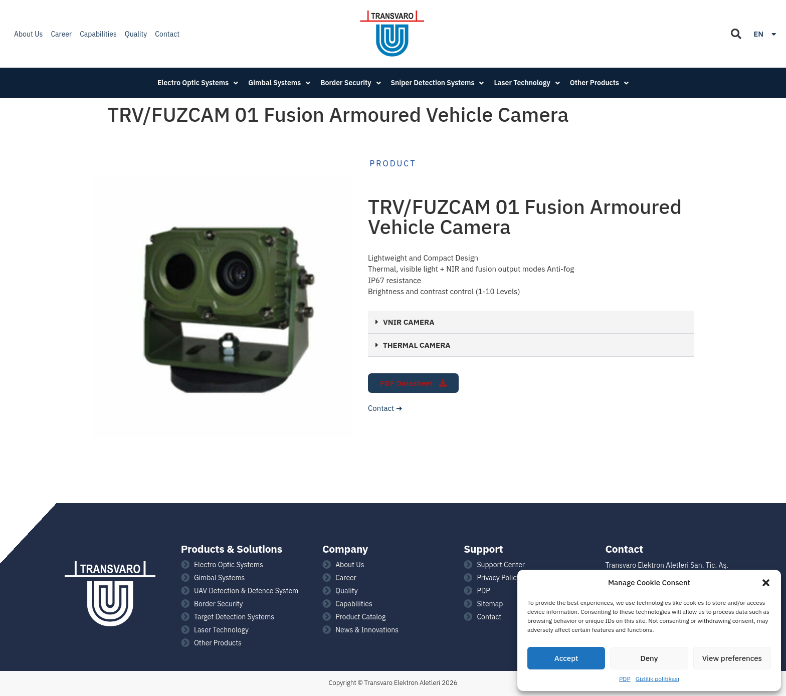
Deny (649, 658)
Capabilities (98, 34)
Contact (167, 34)
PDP (625, 678)
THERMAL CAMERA (417, 345)
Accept (566, 658)
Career (61, 34)
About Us (28, 34)
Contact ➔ (385, 408)
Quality (136, 34)
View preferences (732, 658)
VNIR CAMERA (408, 322)
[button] (766, 583)
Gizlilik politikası (657, 678)
